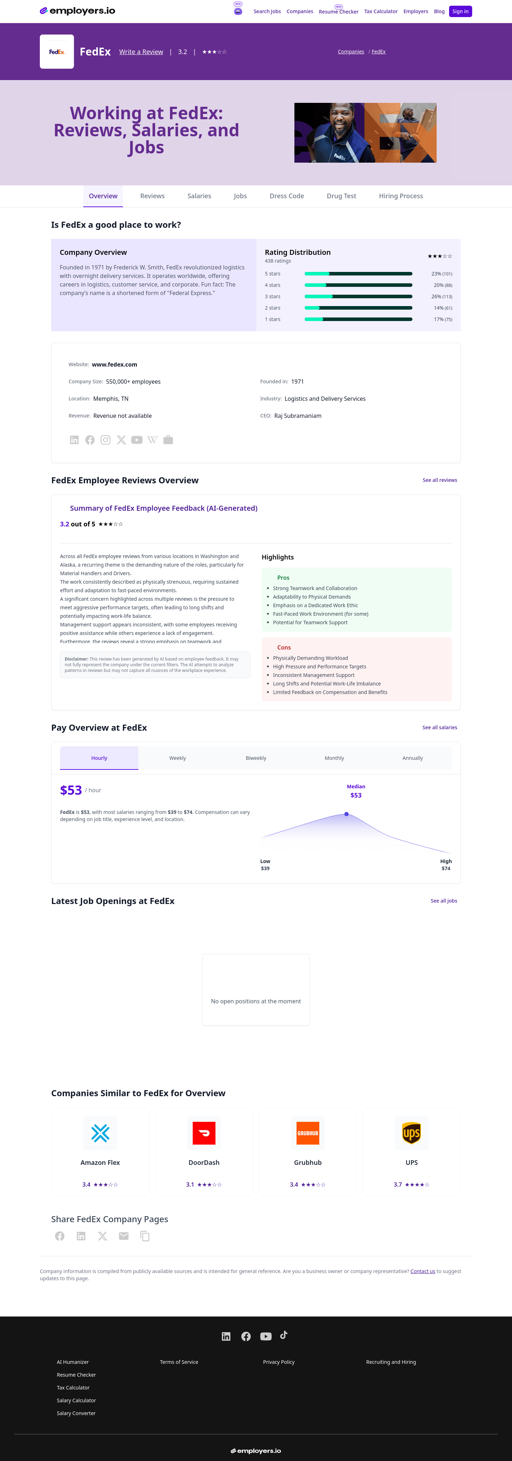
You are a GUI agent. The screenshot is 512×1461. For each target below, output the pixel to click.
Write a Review (141, 51)
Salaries (199, 195)
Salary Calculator (76, 1400)
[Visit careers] (168, 440)
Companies (300, 11)
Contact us (423, 1271)
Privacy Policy (278, 1361)
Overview (103, 195)
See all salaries (439, 727)
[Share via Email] (123, 1236)
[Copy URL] (145, 1236)
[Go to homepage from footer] (256, 1451)
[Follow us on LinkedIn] (226, 1336)
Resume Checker (339, 11)
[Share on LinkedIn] (81, 1236)
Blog (439, 11)
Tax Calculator (381, 11)
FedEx (378, 51)
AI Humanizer (73, 1361)
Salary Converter (76, 1413)
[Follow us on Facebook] (246, 1336)
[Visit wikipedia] (152, 440)
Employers (416, 11)
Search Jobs (267, 11)
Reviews (152, 195)
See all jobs (444, 900)
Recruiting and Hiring (391, 1361)
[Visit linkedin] (74, 440)
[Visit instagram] (105, 440)
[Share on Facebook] (59, 1236)
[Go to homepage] (77, 11)
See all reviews (440, 480)
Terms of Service (179, 1361)
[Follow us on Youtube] (266, 1336)
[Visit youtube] (137, 440)
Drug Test (341, 195)
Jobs (240, 195)
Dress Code (287, 195)
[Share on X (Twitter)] (102, 1236)
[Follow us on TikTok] (285, 1336)
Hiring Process (401, 195)
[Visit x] (121, 440)
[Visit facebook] (90, 440)
